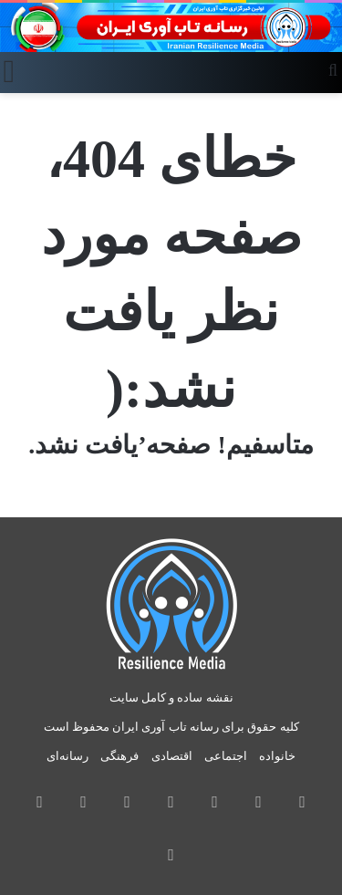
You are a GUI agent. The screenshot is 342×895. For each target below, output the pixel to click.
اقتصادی (171, 756)
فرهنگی (119, 756)
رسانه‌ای (67, 756)
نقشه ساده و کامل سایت (171, 697)
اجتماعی (225, 756)
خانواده (277, 756)
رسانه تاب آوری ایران (165, 727)
